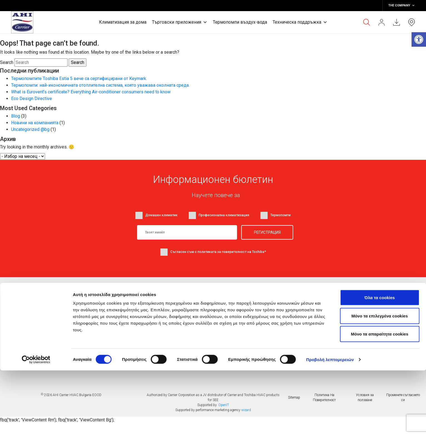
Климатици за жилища (117, 306)
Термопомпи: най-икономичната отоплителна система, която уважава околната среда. (100, 85)
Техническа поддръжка (300, 22)
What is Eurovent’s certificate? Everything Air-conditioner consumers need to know (91, 92)
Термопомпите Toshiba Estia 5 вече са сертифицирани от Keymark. (79, 78)
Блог (161, 317)
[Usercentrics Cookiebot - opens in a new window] (36, 424)
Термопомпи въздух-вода (240, 22)
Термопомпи (109, 328)
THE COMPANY (401, 5)
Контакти (105, 340)
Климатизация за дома (122, 22)
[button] (419, 39)
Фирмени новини (172, 306)
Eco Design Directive (31, 98)
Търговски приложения (179, 22)
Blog (15, 116)
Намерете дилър (231, 306)
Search (6, 62)
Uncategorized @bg (30, 129)
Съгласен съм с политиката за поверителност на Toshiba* (218, 252)
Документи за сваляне (237, 317)
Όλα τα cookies (379, 362)
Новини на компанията (34, 122)
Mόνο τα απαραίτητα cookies (379, 398)
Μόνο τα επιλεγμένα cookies (379, 380)
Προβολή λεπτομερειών (330, 424)
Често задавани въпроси (240, 328)
